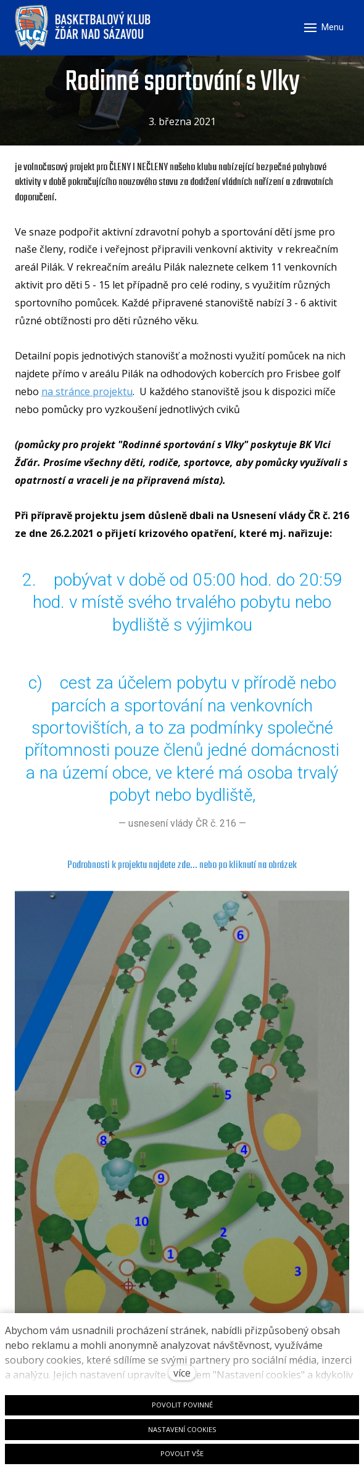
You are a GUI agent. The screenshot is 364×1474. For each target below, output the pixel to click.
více (182, 1373)
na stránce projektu (87, 391)
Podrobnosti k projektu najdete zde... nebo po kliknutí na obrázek (182, 865)
